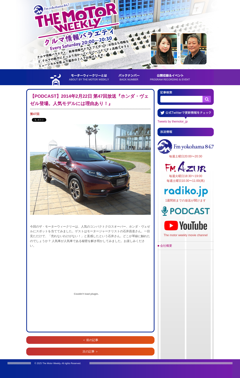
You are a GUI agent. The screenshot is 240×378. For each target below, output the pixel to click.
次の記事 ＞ (90, 351)
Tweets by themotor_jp (173, 121)
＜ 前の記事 (90, 340)
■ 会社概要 (165, 245)
